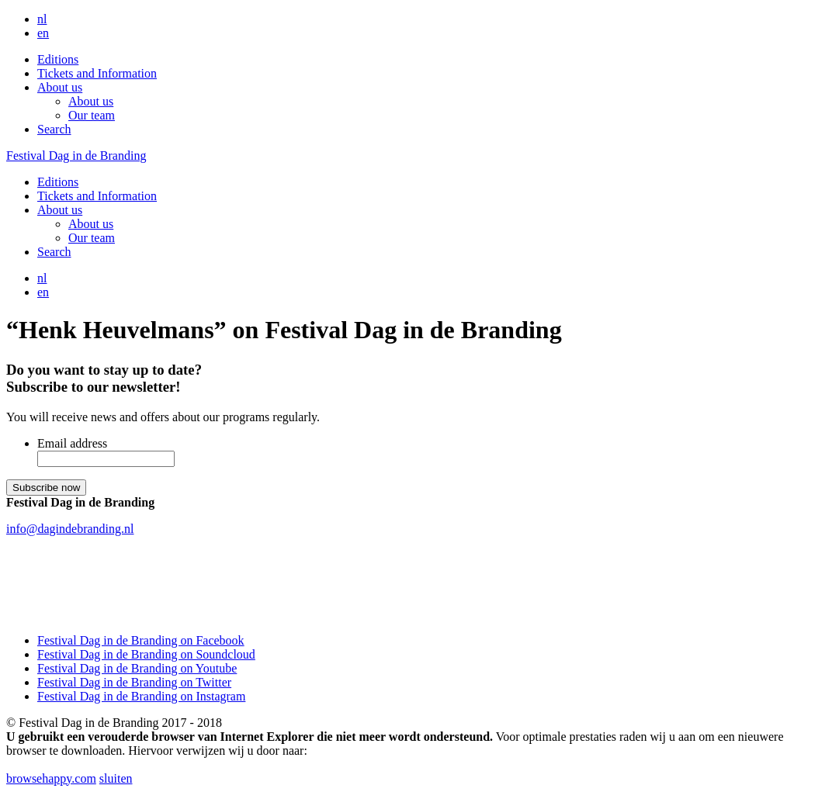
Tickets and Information (97, 73)
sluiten (116, 778)
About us (59, 87)
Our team (91, 115)
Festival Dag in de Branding (76, 155)
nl (42, 19)
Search (54, 129)
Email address (72, 443)
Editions (57, 59)
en (43, 33)
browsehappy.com (51, 778)
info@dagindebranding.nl (69, 528)
